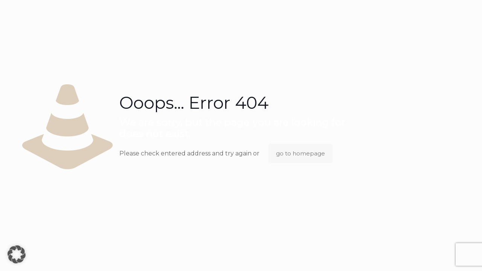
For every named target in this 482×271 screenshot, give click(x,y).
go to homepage (300, 153)
